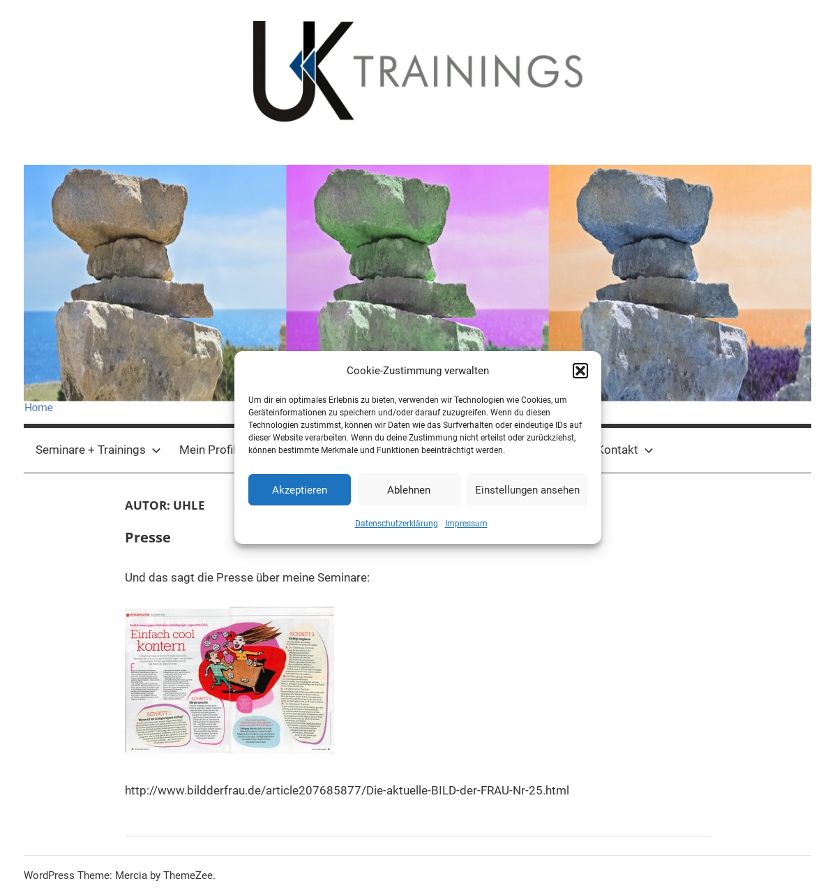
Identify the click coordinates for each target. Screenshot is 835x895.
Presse (148, 537)
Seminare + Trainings (98, 450)
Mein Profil (207, 450)
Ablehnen (408, 490)
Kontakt (625, 450)
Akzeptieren (299, 490)
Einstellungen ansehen (527, 490)
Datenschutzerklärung (396, 523)
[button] (580, 371)
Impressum (466, 523)
